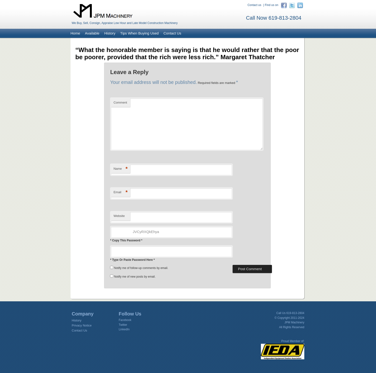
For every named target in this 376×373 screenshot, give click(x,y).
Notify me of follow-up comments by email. (141, 268)
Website (119, 216)
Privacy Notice (82, 325)
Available (92, 33)
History (110, 33)
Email (120, 192)
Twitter (123, 324)
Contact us (254, 5)
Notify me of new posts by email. (135, 276)
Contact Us (172, 33)
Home (75, 33)
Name (120, 168)
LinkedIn (124, 329)
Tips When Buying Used (139, 33)
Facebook (125, 320)
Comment (120, 102)
